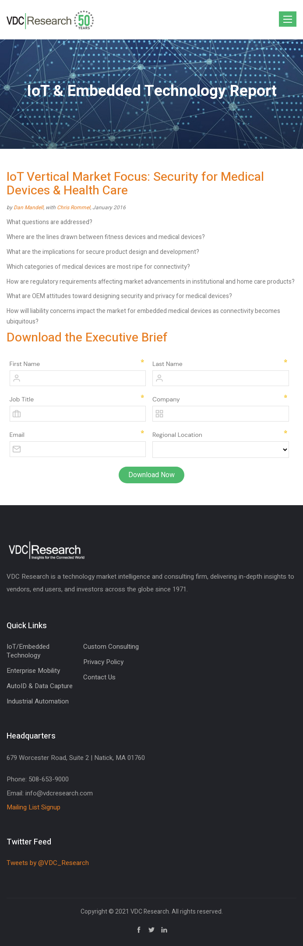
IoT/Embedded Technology (28, 651)
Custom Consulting (111, 646)
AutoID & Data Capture (40, 686)
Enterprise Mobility (33, 670)
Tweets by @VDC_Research (48, 863)
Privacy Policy (103, 662)
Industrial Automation (38, 701)
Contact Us (99, 677)
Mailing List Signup (33, 807)
